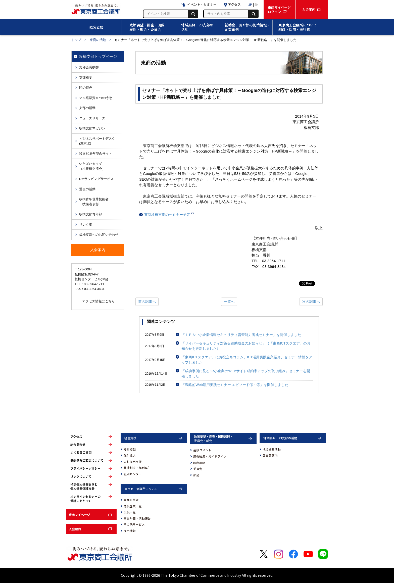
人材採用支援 (133, 462)
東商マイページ (79, 514)
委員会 (197, 469)
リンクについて (80, 476)
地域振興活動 (272, 449)
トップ (76, 40)
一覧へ (229, 302)
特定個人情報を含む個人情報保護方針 (83, 486)
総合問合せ (77, 445)
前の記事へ (147, 302)
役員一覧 (130, 512)
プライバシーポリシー (85, 468)
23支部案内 (270, 455)
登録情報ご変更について (87, 460)
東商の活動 (98, 40)
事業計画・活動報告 (137, 518)
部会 (196, 475)
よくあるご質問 (80, 452)
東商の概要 (131, 500)
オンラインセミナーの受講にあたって (85, 499)
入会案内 (75, 529)
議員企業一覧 (133, 506)
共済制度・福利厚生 (137, 468)
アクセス (76, 436)
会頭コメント (202, 450)
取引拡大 (130, 455)
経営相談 (130, 449)
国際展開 (199, 463)
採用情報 (130, 531)
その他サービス (134, 524)
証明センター (133, 474)
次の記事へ (311, 302)
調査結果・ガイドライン (209, 456)
